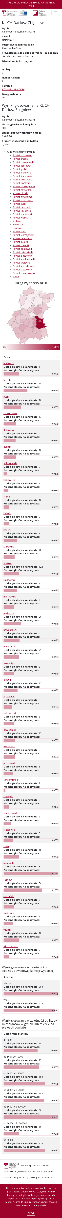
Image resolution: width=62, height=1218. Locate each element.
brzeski (7, 380)
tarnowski (8, 863)
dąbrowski (8, 430)
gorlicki (7, 446)
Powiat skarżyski (21, 262)
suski (6, 846)
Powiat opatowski (22, 248)
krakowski (8, 546)
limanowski (9, 579)
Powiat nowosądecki (24, 186)
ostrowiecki (9, 713)
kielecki (7, 513)
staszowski (9, 829)
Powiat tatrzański (22, 210)
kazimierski (9, 480)
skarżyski (8, 796)
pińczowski (9, 746)
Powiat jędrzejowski (23, 234)
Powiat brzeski (20, 158)
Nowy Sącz (18, 224)
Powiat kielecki (20, 241)
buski (6, 396)
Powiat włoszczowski (24, 273)
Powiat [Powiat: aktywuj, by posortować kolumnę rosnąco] (7, 357)
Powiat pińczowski (22, 255)
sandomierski (10, 779)
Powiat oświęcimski (23, 196)
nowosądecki (10, 629)
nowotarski (9, 646)
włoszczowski (10, 946)
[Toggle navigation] (55, 13)
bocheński (8, 363)
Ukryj (31, 1212)
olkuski (7, 679)
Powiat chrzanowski (23, 162)
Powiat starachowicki (24, 266)
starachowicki (10, 813)
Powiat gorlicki (20, 169)
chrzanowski (10, 413)
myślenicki (8, 613)
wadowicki (9, 913)
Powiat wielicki (20, 217)
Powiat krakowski (22, 172)
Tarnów (17, 228)
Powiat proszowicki (23, 200)
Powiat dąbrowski (22, 165)
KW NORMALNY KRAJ (13, 89)
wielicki (7, 929)
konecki (7, 529)
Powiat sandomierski (24, 259)
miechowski (9, 596)
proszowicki (9, 763)
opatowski (9, 696)
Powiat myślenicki (22, 183)
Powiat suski (19, 203)
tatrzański (8, 896)
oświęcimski (9, 729)
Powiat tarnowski (22, 207)
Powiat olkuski (20, 193)
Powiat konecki (21, 245)
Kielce (16, 276)
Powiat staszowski (22, 269)
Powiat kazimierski (22, 238)
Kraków (17, 221)
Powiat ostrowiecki (23, 252)
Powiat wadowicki (22, 214)
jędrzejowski (10, 463)
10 (3, 97)
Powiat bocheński (22, 155)
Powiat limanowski (23, 176)
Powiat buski (19, 231)
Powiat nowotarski (23, 189)
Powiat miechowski (23, 179)
